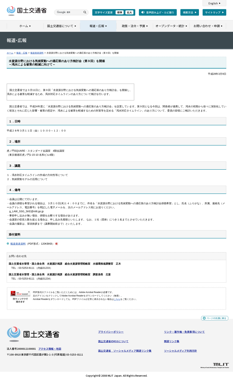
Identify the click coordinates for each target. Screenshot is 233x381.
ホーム (10, 53)
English (213, 3)
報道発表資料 (37, 53)
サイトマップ (212, 12)
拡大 (129, 12)
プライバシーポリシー (111, 332)
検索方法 (188, 12)
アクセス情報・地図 (49, 349)
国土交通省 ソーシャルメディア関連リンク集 (124, 351)
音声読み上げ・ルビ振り (160, 12)
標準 (119, 12)
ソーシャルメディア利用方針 (180, 351)
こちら (117, 299)
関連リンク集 (171, 342)
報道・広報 (21, 53)
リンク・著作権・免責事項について (184, 332)
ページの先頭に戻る (215, 319)
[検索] (67, 12)
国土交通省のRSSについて (113, 342)
